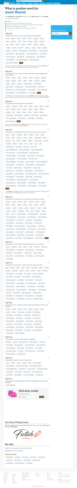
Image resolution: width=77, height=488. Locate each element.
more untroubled (39, 170)
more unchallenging (11, 155)
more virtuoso (39, 295)
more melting (9, 259)
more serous (19, 318)
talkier (19, 77)
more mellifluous (10, 59)
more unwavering (10, 348)
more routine (36, 167)
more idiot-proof (33, 158)
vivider (7, 38)
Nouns (5, 481)
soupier (14, 312)
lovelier (24, 112)
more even (42, 342)
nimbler (31, 106)
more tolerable (20, 176)
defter (20, 106)
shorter (21, 143)
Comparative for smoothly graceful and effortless (16, 26)
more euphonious (19, 256)
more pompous (10, 223)
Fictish (34, 425)
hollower (37, 211)
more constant (33, 342)
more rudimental (40, 164)
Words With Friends (25, 476)
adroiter (24, 109)
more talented (20, 283)
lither (25, 106)
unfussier (45, 140)
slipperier (35, 38)
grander (19, 205)
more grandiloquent (33, 214)
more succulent (18, 324)
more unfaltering (40, 345)
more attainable (34, 179)
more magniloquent (11, 217)
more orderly (9, 375)
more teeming (19, 330)
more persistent (19, 345)
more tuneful (9, 256)
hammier (8, 208)
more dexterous (20, 286)
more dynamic (20, 327)
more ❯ (21, 62)
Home (48, 475)
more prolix (41, 86)
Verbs (5, 483)
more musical (28, 253)
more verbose (9, 86)
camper (20, 208)
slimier (12, 44)
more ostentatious (21, 229)
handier (47, 267)
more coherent (10, 53)
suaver (42, 38)
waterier (8, 309)
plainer (45, 137)
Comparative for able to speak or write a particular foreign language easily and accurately (24, 24)
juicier (25, 309)
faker (27, 211)
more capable (26, 276)
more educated (37, 292)
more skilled (19, 273)
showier (43, 202)
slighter (30, 140)
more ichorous (37, 318)
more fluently (9, 457)
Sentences (29, 3)
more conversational (30, 86)
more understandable (35, 366)
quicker (30, 41)
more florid (43, 214)
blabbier (14, 80)
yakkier (8, 83)
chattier (8, 77)
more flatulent (9, 238)
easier (18, 109)
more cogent (43, 53)
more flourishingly (20, 463)
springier (8, 112)
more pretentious (10, 220)
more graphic (18, 375)
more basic (21, 161)
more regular (31, 118)
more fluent (28, 397)
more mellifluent (41, 56)
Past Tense (14, 481)
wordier (25, 77)
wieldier (24, 140)
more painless (9, 146)
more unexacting (10, 152)
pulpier (42, 309)
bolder (25, 205)
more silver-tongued (22, 59)
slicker (29, 38)
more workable (22, 185)
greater (41, 267)
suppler (34, 47)
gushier (29, 44)
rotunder (8, 211)
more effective (31, 286)
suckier (18, 44)
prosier (13, 83)
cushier (31, 137)
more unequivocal (37, 372)
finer (13, 112)
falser (31, 211)
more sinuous (29, 327)
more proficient (10, 273)
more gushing (32, 89)
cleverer (8, 270)
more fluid (26, 115)
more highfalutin (31, 217)
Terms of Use (49, 478)
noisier (20, 80)
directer (15, 143)
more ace (8, 292)
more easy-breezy (22, 158)
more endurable (21, 182)
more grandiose (37, 220)
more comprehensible (22, 366)
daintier (42, 112)
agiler (36, 106)
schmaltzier (21, 211)
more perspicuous (10, 182)
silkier (19, 41)
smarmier (42, 41)
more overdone (10, 229)
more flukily (9, 460)
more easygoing (10, 164)
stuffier (30, 205)
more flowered (36, 460)
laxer (36, 143)
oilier (7, 44)
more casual (29, 176)
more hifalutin (30, 235)
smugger (8, 50)
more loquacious (30, 56)
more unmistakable (11, 185)
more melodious (29, 250)
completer (14, 270)
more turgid (28, 220)
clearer (24, 38)
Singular (13, 479)
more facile (18, 146)
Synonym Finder (17, 451)
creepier (14, 47)
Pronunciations (56, 3)
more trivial (9, 167)
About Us (48, 476)
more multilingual (10, 385)
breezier (19, 137)
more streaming (10, 327)
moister (8, 312)
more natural (34, 115)
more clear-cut (10, 170)
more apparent (27, 167)
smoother (13, 41)
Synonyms (6, 3)
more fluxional (37, 324)
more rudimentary (10, 179)
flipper (24, 41)
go (70, 33)
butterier (44, 47)
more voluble (20, 56)
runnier (14, 309)
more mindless (29, 170)
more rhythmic (22, 118)
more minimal (19, 170)
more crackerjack (26, 292)
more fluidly (33, 457)
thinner (20, 309)
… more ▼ (10, 30)
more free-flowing (10, 121)
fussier (14, 211)
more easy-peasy (10, 158)
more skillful (40, 286)
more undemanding (24, 149)
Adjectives (14, 475)
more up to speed (38, 298)
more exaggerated (28, 238)
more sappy (9, 324)
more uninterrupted (11, 118)
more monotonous (30, 351)
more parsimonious (22, 179)
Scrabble (23, 478)
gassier (8, 80)
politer (7, 41)
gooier (36, 309)
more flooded (9, 333)
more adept (18, 276)
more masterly (29, 280)
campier (26, 208)
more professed (29, 295)
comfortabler (37, 137)
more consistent (23, 342)
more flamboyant (29, 232)
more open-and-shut (31, 173)
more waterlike (39, 327)
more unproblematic (22, 152)
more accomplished (38, 273)
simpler (13, 134)
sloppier (31, 309)
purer (19, 247)
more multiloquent (42, 89)
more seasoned (42, 289)
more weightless (32, 185)
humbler (8, 47)
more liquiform (20, 321)
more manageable (11, 161)
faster (13, 137)
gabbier (14, 77)
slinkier (19, 112)
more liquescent (10, 321)
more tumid (41, 226)
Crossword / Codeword (26, 479)
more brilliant (16, 292)
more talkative (37, 83)
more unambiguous (43, 173)
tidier (29, 363)
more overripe (19, 223)
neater (36, 41)
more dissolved (10, 318)
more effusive (9, 89)
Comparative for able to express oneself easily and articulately (19, 23)
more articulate (23, 50)
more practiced (10, 289)
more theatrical (39, 238)
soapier (24, 44)
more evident (9, 173)
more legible (22, 369)
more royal (33, 146)
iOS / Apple (38, 475)
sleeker (30, 109)
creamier (14, 50)
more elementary (34, 152)
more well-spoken (34, 59)
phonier (20, 47)
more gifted (20, 280)
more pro (28, 298)
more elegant (43, 115)
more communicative (32, 53)
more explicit (18, 372)
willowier (42, 109)
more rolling (27, 330)
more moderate (30, 164)
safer (40, 143)
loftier (25, 202)
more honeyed (40, 250)
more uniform (40, 351)
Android (37, 476)
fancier (39, 208)
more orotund (21, 217)
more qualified (32, 289)
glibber (13, 38)
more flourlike (9, 463)
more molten (26, 315)
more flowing (9, 115)
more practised (10, 283)
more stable (39, 348)
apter (17, 267)
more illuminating (10, 56)
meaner (21, 270)
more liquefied (36, 312)
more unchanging (29, 345)
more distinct (20, 250)
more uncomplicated (36, 149)
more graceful (18, 115)
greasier (35, 44)
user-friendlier (38, 140)
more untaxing (17, 167)
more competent (36, 276)
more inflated (9, 226)
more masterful (19, 295)
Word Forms (49, 3)
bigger (44, 208)
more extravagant (10, 235)
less (13, 140)
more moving (38, 321)
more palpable (42, 185)
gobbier (43, 80)
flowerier (8, 202)
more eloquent (33, 50)
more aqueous (36, 315)
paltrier (18, 140)
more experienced (11, 280)
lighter (41, 106)
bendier (36, 112)
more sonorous (32, 229)
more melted (18, 315)
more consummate (31, 283)
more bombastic (21, 214)
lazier (26, 143)
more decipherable (42, 369)
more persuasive (20, 53)
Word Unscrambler (25, 475)
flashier (8, 205)
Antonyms (12, 3)
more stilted (18, 238)
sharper (33, 270)
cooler (31, 143)
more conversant (10, 298)
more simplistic (32, 182)
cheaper (31, 134)
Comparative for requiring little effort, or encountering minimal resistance (21, 28)
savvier (27, 270)
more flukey (41, 457)
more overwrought (20, 226)
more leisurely (38, 176)
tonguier (19, 83)
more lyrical (9, 253)
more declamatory (31, 226)
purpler (14, 202)
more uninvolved (29, 161)
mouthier (37, 77)
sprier (7, 109)
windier (31, 77)
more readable (37, 363)
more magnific (19, 232)
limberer (13, 109)
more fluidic (28, 318)
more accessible (19, 173)
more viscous (27, 324)
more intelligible (10, 366)
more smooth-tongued (12, 62)
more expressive (43, 50)
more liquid (39, 118)
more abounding (37, 330)
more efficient (41, 182)
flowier (30, 112)
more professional (21, 289)
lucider (18, 38)
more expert (27, 273)
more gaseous (39, 235)
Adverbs (13, 476)
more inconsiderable (41, 161)
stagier (36, 205)
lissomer (8, 106)
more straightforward (11, 149)
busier (7, 214)
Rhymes (24, 3)
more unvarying (21, 354)
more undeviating (10, 354)
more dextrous (10, 286)
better (27, 267)
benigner (8, 140)
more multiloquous (22, 92)
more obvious (20, 164)
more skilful (38, 280)
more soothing (37, 253)
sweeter (25, 247)
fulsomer (42, 44)
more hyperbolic (40, 232)
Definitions (18, 3)
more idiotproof (10, 176)
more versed (41, 283)
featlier (36, 109)
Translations (35, 3)
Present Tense (14, 483)
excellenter (34, 267)
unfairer (13, 214)
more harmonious (39, 256)
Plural (13, 478)
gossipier (43, 77)
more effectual (20, 298)
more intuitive (40, 155)
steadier (15, 342)
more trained (9, 276)
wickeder (45, 270)
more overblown (42, 217)
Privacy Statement (50, 479)
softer (39, 47)
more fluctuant (18, 460)
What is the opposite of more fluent (18, 448)
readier (42, 134)
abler (7, 267)
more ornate (20, 220)
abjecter (27, 47)
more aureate (29, 223)
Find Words (42, 3)
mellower (36, 247)
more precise (26, 372)
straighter (8, 143)
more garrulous (19, 86)
